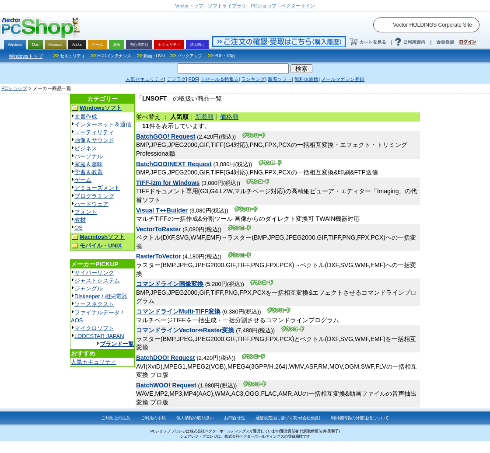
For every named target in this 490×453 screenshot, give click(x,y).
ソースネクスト (94, 304)
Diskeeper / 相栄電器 (100, 296)
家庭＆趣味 (88, 164)
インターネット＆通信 (102, 124)
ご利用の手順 (153, 417)
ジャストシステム (97, 280)
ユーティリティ (94, 132)
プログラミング (94, 196)
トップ (189, 5)
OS (78, 227)
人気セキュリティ (93, 362)
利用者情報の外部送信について (360, 417)
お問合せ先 (234, 417)
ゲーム (82, 180)
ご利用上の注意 (115, 417)
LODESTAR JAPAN (99, 336)
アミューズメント (97, 188)
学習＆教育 (88, 172)
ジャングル (88, 288)
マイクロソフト (94, 328)
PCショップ (14, 88)
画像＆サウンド (94, 140)
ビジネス (85, 148)
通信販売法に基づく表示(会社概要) (288, 417)
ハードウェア (91, 204)
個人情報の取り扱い (195, 417)
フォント (85, 212)
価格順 (229, 116)
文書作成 (85, 116)
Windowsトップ (26, 56)
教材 (80, 219)
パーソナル (88, 156)
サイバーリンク (94, 272)
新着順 (204, 116)
